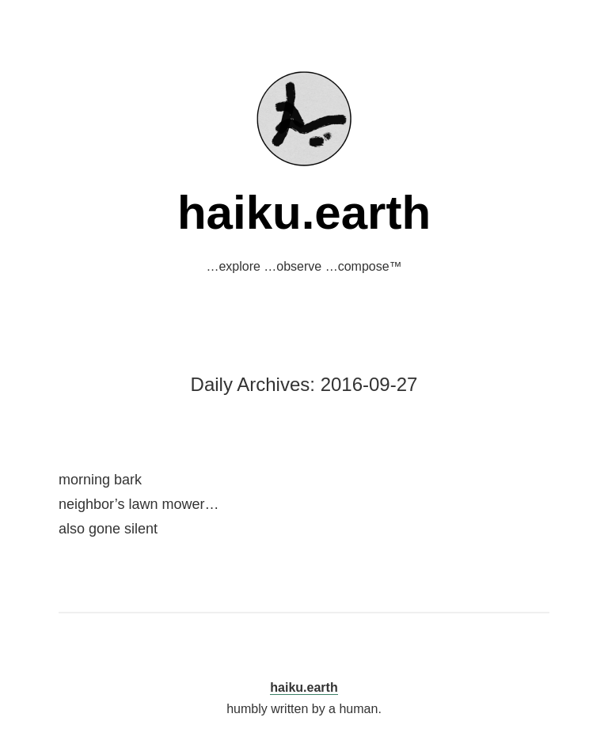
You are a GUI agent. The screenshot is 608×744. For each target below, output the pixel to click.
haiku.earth (304, 212)
